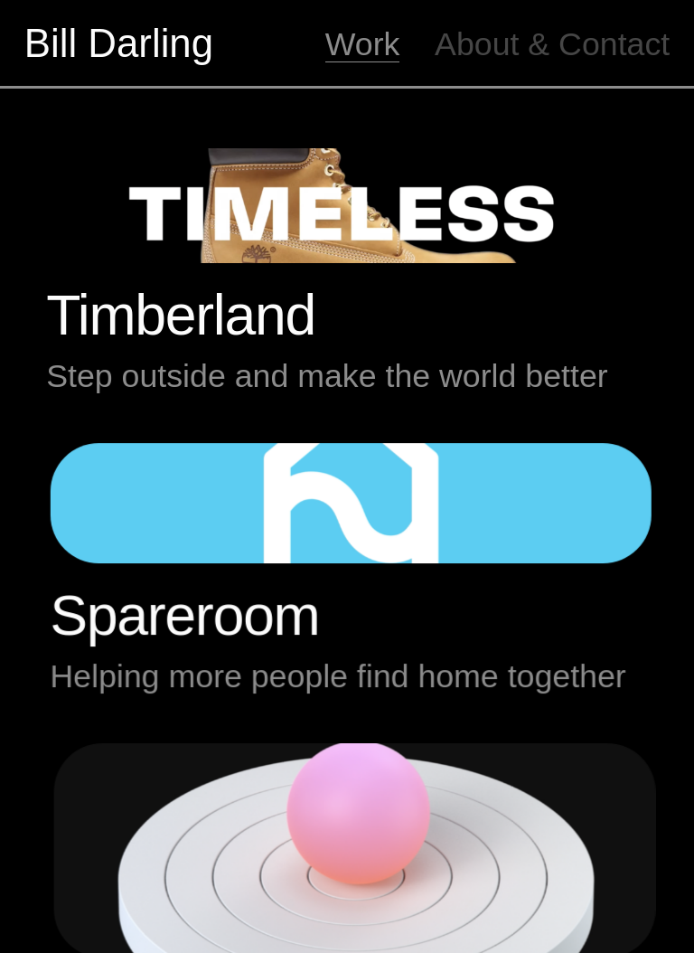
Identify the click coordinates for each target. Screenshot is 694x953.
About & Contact (552, 44)
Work (362, 44)
